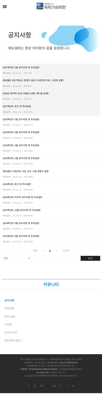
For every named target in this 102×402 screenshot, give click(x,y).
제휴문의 (54, 369)
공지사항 (9, 300)
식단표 (8, 324)
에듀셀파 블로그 (13, 340)
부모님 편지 (11, 332)
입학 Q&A (9, 316)
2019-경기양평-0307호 (68, 362)
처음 (35, 250)
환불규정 (46, 369)
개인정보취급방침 (35, 369)
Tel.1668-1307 (42, 372)
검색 (90, 258)
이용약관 (23, 369)
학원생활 (9, 308)
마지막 (66, 250)
